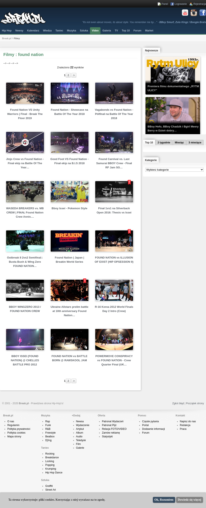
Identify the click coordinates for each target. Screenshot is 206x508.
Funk (48, 425)
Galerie (80, 447)
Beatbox (49, 436)
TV (116, 30)
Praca (183, 428)
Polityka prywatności (18, 428)
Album (79, 432)
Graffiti (49, 486)
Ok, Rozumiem (163, 499)
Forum (145, 432)
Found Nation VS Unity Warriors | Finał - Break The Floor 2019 (25, 114)
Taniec (59, 30)
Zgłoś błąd (178, 403)
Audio (79, 436)
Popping (49, 465)
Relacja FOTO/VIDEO (114, 428)
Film (78, 444)
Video (95, 30)
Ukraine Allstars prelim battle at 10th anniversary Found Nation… (69, 311)
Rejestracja (199, 4)
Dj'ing (48, 440)
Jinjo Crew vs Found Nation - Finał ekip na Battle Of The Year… (25, 163)
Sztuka (84, 30)
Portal (145, 425)
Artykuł (80, 428)
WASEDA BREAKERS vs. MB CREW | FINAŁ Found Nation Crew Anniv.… (25, 212)
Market (149, 30)
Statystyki (107, 436)
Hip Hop (7, 30)
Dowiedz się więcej (189, 499)
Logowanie (181, 4)
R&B (47, 428)
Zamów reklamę (111, 432)
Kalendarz (33, 30)
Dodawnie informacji (153, 428)
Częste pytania (150, 421)
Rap (47, 421)
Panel (165, 4)
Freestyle (50, 432)
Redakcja (185, 425)
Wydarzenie (82, 425)
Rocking (49, 453)
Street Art (50, 489)
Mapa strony (14, 436)
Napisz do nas (188, 421)
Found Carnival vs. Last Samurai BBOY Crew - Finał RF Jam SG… (114, 163)
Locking (49, 461)
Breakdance (52, 457)
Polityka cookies (16, 432)
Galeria (106, 30)
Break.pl (6, 38)
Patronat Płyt (109, 425)
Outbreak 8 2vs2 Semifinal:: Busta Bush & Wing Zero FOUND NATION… (25, 262)
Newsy (19, 30)
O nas (10, 421)
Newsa (80, 421)
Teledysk (81, 440)
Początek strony (195, 403)
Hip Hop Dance (53, 472)
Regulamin (13, 425)
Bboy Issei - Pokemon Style (69, 208)
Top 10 (126, 30)
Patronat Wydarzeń (113, 421)
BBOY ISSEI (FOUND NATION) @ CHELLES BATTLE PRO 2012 (25, 360)
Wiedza (47, 30)
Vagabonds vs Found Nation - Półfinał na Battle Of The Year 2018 (114, 114)
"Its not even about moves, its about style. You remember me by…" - (144, 22)
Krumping (50, 468)
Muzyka (71, 30)
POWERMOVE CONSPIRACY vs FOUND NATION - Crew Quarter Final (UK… (114, 360)
